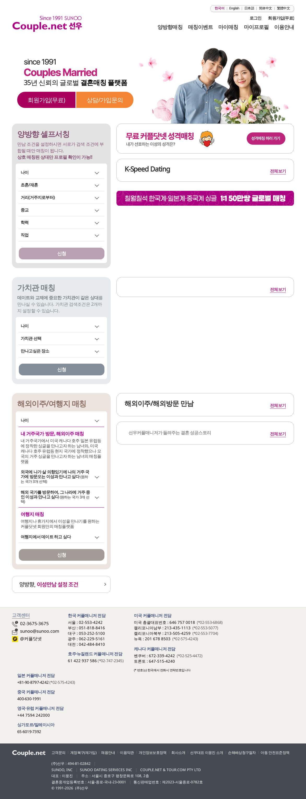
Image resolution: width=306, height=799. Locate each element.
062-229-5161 (92, 638)
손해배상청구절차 (242, 752)
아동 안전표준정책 (275, 752)
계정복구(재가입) (83, 752)
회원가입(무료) (281, 18)
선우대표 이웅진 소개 (206, 752)
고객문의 (58, 752)
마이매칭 (228, 27)
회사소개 (178, 752)
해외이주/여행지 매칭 (51, 403)
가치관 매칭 (36, 287)
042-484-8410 (92, 644)
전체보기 (278, 289)
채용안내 (108, 752)
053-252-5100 (92, 633)
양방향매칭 (169, 27)
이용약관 (127, 752)
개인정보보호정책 (152, 752)
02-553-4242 (91, 622)
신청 (61, 253)
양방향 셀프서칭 (43, 134)
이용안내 (284, 27)
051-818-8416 (92, 627)
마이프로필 (256, 27)
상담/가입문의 (105, 100)
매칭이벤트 (200, 27)
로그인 (256, 18)
